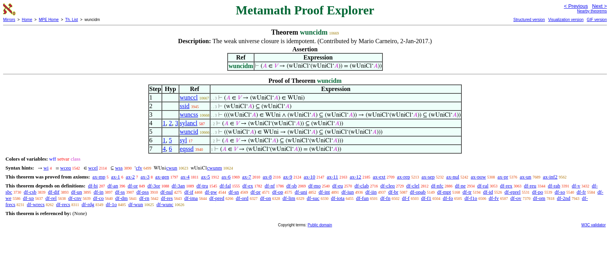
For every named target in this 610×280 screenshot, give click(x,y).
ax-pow (478, 177)
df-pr (256, 192)
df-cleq (387, 186)
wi (46, 168)
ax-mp (99, 177)
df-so (560, 192)
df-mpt (444, 192)
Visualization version (566, 20)
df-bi (93, 186)
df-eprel (513, 192)
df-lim (288, 198)
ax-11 (332, 177)
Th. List (71, 20)
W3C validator (593, 225)
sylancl (188, 123)
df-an (112, 186)
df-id (488, 192)
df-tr (467, 192)
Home (27, 20)
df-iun (348, 192)
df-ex (247, 186)
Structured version (529, 20)
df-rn (144, 198)
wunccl (189, 97)
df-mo (314, 186)
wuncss (189, 114)
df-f (406, 198)
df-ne (460, 186)
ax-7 (246, 177)
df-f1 (426, 198)
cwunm (214, 168)
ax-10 (310, 177)
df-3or (153, 186)
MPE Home (49, 20)
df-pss (143, 192)
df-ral (483, 186)
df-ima (191, 198)
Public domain (320, 225)
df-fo (448, 198)
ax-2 (130, 177)
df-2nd (563, 198)
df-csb (30, 192)
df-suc (313, 198)
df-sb (291, 186)
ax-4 (185, 177)
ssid (184, 106)
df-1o (111, 204)
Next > (599, 6)
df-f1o (471, 198)
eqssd (187, 148)
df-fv (494, 198)
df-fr (581, 192)
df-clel (412, 186)
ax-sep (428, 177)
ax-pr (503, 177)
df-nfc (437, 186)
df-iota (338, 198)
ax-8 (267, 177)
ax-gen (162, 177)
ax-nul (452, 177)
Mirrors (9, 20)
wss (119, 168)
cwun (171, 168)
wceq (65, 168)
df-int (324, 192)
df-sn (233, 192)
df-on (265, 198)
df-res (167, 198)
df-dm (121, 198)
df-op (277, 192)
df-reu (530, 186)
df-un (76, 192)
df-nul (166, 192)
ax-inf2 (550, 177)
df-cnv (74, 198)
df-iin (371, 192)
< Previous (576, 6)
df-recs (63, 204)
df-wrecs (35, 204)
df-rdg (88, 204)
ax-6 (226, 177)
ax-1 (115, 177)
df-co (98, 198)
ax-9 (287, 177)
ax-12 (355, 177)
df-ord (242, 198)
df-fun (362, 198)
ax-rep (403, 177)
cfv (139, 168)
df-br (393, 192)
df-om (539, 198)
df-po (537, 192)
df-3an (178, 186)
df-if (188, 192)
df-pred (216, 198)
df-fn (385, 198)
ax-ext (379, 177)
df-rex (506, 186)
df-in (98, 192)
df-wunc (164, 204)
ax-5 (205, 177)
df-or (133, 186)
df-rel (51, 198)
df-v (576, 186)
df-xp (28, 198)
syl (183, 140)
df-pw (211, 192)
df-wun (135, 204)
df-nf (270, 186)
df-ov (515, 198)
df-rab (554, 186)
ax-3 (144, 177)
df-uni (301, 192)
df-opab (418, 192)
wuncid (189, 131)
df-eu (337, 186)
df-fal (225, 186)
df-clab (361, 186)
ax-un (525, 177)
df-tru (202, 186)
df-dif (54, 192)
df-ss (120, 192)
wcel (93, 168)
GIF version (597, 20)
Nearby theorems (592, 11)
